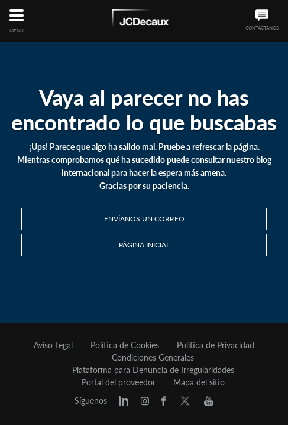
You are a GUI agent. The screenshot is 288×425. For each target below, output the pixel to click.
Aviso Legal (53, 345)
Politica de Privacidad (215, 345)
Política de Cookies (124, 345)
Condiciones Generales (153, 357)
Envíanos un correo (144, 218)
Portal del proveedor (119, 382)
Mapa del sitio (199, 382)
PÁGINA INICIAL (144, 244)
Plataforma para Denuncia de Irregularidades (153, 370)
